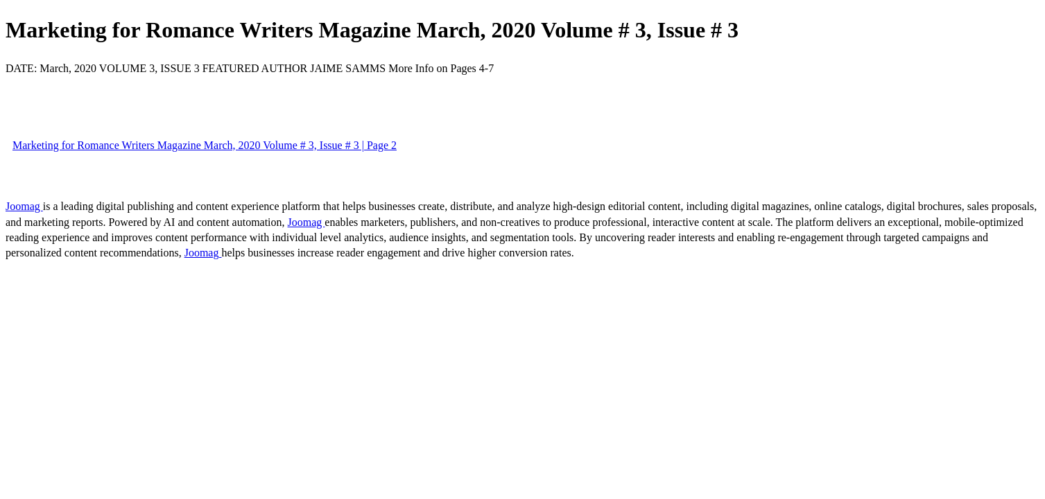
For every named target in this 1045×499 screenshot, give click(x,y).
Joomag (24, 206)
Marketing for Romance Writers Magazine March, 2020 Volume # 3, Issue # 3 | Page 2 (204, 145)
